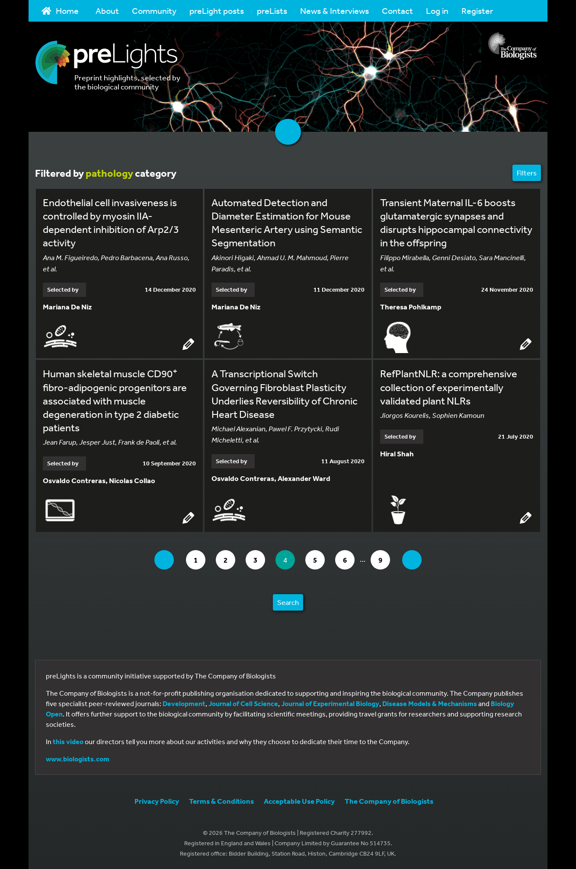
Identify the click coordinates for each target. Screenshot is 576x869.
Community (154, 11)
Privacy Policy (156, 800)
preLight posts (216, 11)
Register (477, 11)
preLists (272, 11)
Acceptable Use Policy (299, 800)
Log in (437, 11)
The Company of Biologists (389, 800)
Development (184, 703)
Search (288, 602)
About (107, 11)
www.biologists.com (77, 758)
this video (68, 741)
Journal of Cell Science (243, 703)
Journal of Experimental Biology (330, 703)
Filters (527, 172)
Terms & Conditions (221, 800)
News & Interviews (334, 11)
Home (60, 11)
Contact (397, 11)
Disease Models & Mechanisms (429, 703)
